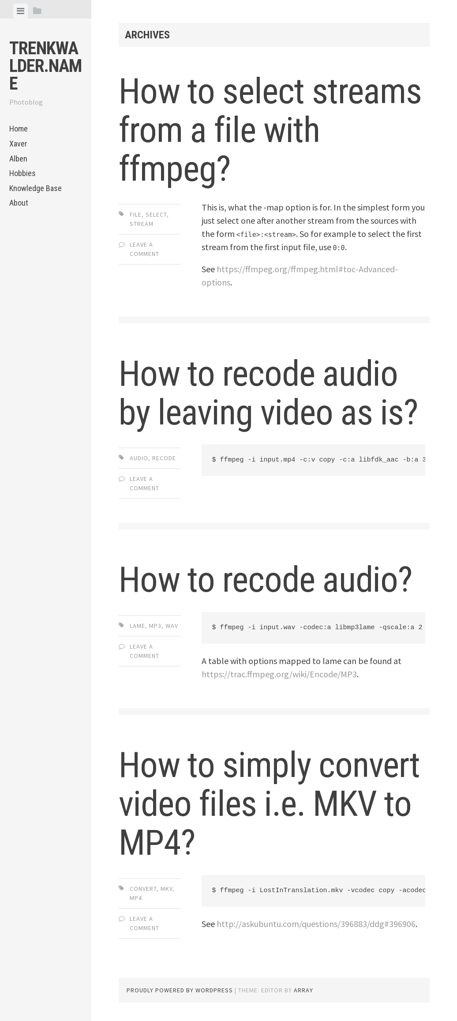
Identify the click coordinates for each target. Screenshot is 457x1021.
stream (142, 224)
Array (303, 990)
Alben (18, 158)
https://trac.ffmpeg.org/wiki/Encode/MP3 (279, 673)
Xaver (18, 143)
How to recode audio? (265, 580)
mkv (166, 889)
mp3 (155, 626)
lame (137, 626)
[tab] (20, 11)
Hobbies (22, 173)
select (156, 214)
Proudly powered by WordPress (180, 990)
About (18, 202)
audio (139, 458)
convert (143, 889)
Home (18, 128)
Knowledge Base (35, 188)
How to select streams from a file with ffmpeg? (270, 130)
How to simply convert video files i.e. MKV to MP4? (269, 803)
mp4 (136, 898)
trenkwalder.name (45, 66)
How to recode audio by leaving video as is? (268, 393)
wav (171, 626)
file (136, 214)
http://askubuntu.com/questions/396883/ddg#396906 (316, 923)
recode (164, 458)
